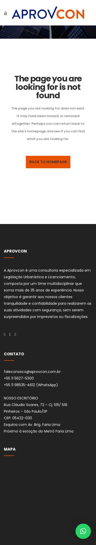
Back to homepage (48, 161)
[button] (83, 531)
